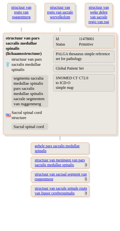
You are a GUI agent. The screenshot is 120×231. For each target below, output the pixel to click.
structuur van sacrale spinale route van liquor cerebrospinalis (61, 190)
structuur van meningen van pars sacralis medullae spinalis (60, 162)
